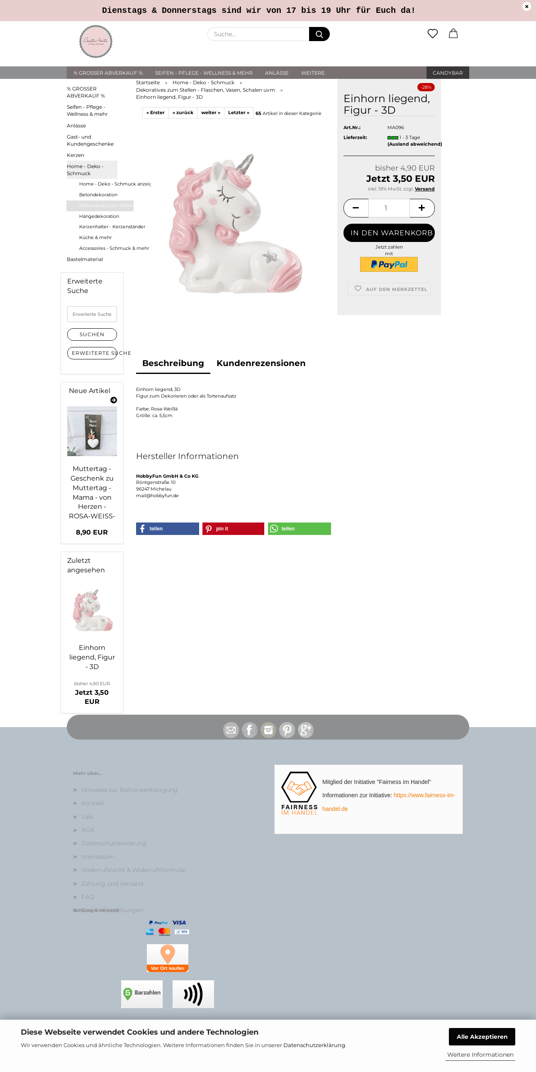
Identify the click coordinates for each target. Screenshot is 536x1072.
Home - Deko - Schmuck (85, 169)
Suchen (92, 334)
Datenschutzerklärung (314, 1045)
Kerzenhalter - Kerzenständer (106, 227)
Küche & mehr (95, 237)
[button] (453, 34)
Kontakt (93, 803)
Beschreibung (173, 363)
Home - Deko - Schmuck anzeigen (106, 184)
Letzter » (238, 112)
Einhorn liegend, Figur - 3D (92, 657)
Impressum (98, 856)
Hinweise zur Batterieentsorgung (129, 790)
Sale (87, 816)
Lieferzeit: (355, 137)
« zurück (183, 112)
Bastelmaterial (85, 259)
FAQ (87, 897)
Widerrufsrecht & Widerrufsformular (134, 870)
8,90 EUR (92, 532)
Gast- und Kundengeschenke (90, 140)
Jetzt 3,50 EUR (92, 693)
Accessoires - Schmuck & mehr (106, 248)
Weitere (313, 73)
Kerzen (75, 155)
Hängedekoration (99, 216)
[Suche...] (319, 34)
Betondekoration (98, 195)
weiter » (210, 112)
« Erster (155, 112)
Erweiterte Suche (94, 353)
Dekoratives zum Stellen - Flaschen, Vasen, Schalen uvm (106, 205)
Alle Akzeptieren (482, 1036)
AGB (88, 830)
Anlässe (277, 73)
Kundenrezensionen (261, 363)
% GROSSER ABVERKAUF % (108, 73)
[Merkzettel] (432, 34)
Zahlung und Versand (112, 883)
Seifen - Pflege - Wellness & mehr (204, 73)
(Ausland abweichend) (414, 144)
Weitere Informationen (480, 1054)
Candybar (448, 73)
